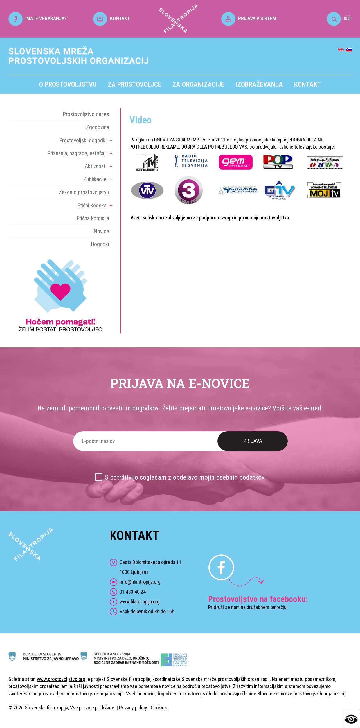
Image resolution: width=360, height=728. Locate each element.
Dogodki (100, 244)
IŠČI (339, 18)
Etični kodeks (92, 205)
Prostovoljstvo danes (86, 114)
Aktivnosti (96, 166)
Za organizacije (198, 84)
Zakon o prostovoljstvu (84, 192)
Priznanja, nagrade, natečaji (77, 153)
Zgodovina (97, 127)
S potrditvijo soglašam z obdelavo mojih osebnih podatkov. (185, 477)
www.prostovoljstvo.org (61, 679)
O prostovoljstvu (67, 84)
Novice (101, 231)
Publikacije (95, 179)
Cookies (159, 708)
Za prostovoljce (134, 84)
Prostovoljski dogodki (83, 140)
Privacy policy (133, 708)
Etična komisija (92, 218)
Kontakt (307, 84)
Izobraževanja (259, 84)
